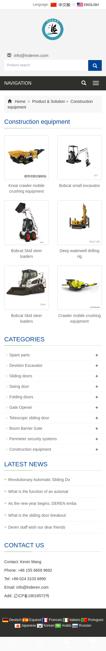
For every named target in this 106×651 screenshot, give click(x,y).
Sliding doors (20, 376)
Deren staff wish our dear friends (36, 527)
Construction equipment (30, 449)
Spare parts (19, 355)
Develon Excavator (26, 365)
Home (20, 101)
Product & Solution (48, 101)
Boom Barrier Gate (25, 428)
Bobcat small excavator (79, 185)
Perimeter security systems (33, 439)
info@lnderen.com (31, 55)
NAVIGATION (17, 83)
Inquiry (66, 643)
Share (13, 643)
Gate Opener (20, 407)
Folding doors (21, 397)
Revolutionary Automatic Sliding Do (39, 479)
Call (40, 643)
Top (92, 643)
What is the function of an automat (38, 491)
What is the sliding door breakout (37, 515)
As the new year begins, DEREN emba (42, 503)
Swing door (19, 386)
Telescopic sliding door (29, 418)
